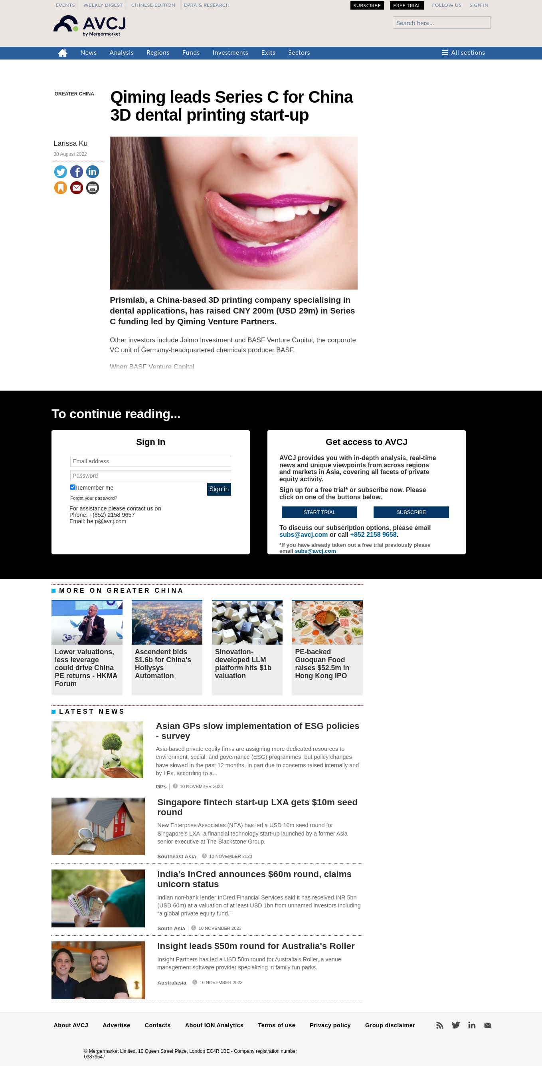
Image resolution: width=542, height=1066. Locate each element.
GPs (161, 787)
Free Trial (407, 5)
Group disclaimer (390, 1025)
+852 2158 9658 (373, 534)
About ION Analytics (214, 1025)
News (89, 52)
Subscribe (367, 5)
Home (63, 53)
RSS (440, 1025)
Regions (158, 52)
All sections (468, 52)
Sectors (299, 52)
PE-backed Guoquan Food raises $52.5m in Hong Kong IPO (322, 664)
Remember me (91, 487)
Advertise (116, 1025)
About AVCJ (71, 1025)
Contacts (158, 1025)
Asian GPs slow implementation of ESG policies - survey (257, 731)
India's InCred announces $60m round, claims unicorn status (254, 879)
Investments (231, 52)
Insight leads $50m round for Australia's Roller (256, 946)
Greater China (74, 94)
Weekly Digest (103, 5)
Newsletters (488, 1025)
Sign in (479, 5)
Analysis (122, 52)
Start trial (320, 512)
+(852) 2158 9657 (112, 515)
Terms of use (276, 1025)
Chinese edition (153, 5)
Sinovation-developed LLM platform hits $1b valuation (243, 664)
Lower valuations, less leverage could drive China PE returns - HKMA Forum (86, 668)
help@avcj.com (107, 521)
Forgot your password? (93, 498)
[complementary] (270, 414)
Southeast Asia (176, 857)
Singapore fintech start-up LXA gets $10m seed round (257, 807)
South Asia (171, 928)
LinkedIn (472, 1025)
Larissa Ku (70, 143)
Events (65, 5)
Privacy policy (330, 1025)
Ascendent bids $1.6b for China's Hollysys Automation (163, 664)
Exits (268, 52)
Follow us (446, 5)
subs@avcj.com (303, 534)
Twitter (456, 1025)
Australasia (171, 983)
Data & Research (207, 5)
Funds (191, 52)
